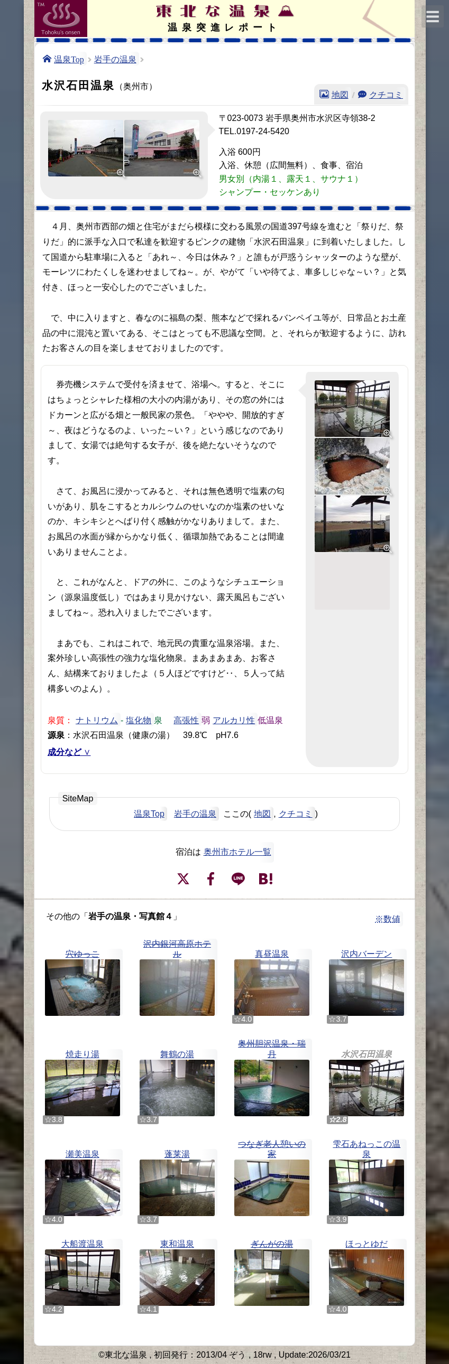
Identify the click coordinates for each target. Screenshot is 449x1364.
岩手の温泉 (115, 58)
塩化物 (138, 719)
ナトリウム (97, 719)
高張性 (186, 719)
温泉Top (69, 58)
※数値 (387, 918)
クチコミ (386, 94)
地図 (340, 94)
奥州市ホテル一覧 (237, 851)
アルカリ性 (234, 719)
